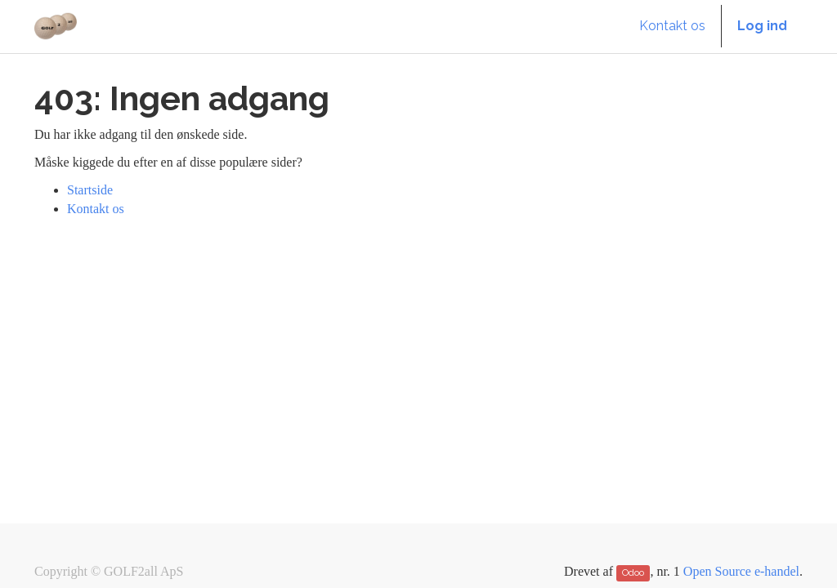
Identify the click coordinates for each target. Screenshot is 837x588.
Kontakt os (95, 209)
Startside (90, 190)
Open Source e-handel (741, 571)
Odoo (633, 572)
